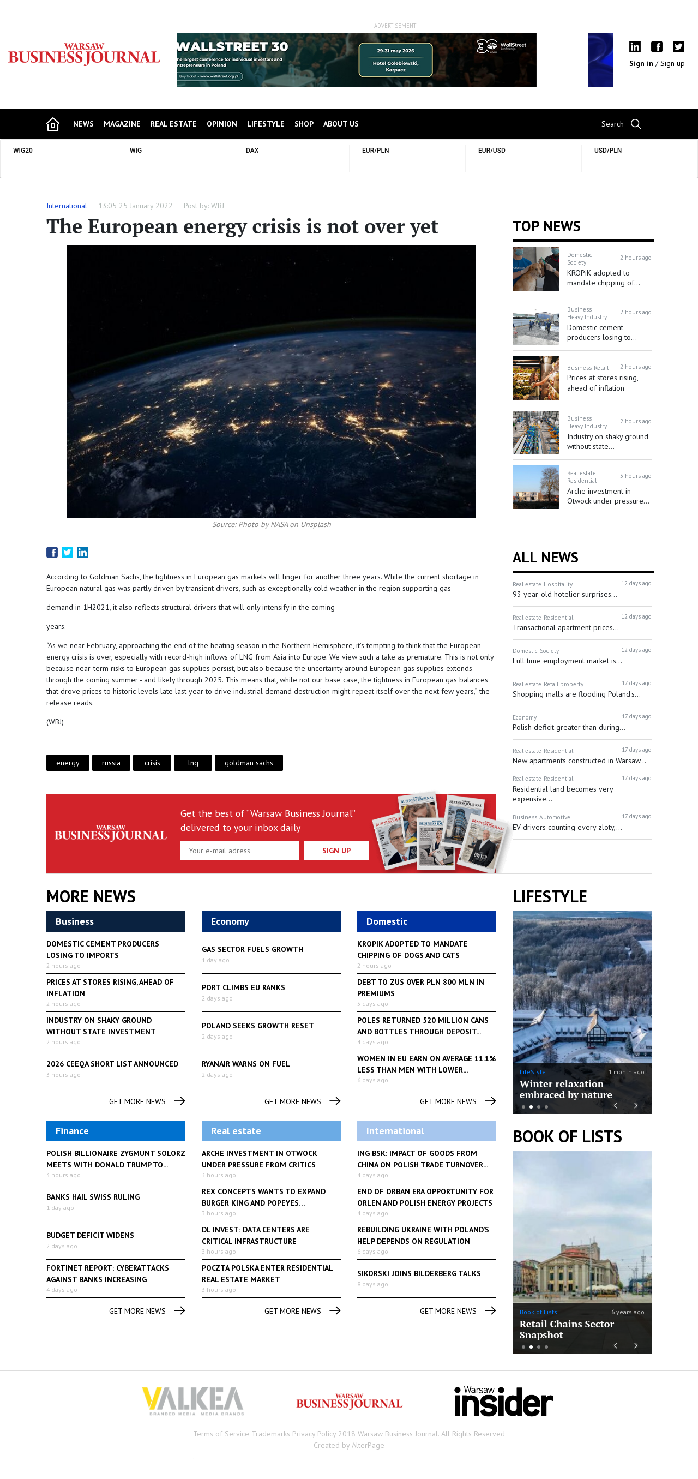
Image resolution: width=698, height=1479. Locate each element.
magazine (122, 124)
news (83, 124)
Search (612, 124)
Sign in (642, 63)
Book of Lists (567, 1136)
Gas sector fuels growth (252, 949)
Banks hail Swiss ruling (93, 1197)
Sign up (672, 63)
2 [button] (531, 1107)
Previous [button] (204, 65)
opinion (222, 124)
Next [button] (585, 60)
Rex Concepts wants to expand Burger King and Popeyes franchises (264, 1203)
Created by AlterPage (349, 1445)
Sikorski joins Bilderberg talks (419, 1273)
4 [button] (546, 1107)
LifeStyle (533, 1072)
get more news (147, 1102)
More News (91, 896)
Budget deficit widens (90, 1235)
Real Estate (174, 124)
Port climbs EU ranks (243, 987)
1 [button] (523, 1107)
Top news (547, 226)
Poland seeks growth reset (258, 1026)
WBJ (217, 206)
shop (304, 124)
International (66, 206)
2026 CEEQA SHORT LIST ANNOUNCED (112, 1064)
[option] (395, 60)
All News (546, 557)
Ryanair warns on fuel (246, 1064)
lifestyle (266, 124)
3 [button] (538, 1107)
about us (341, 124)
